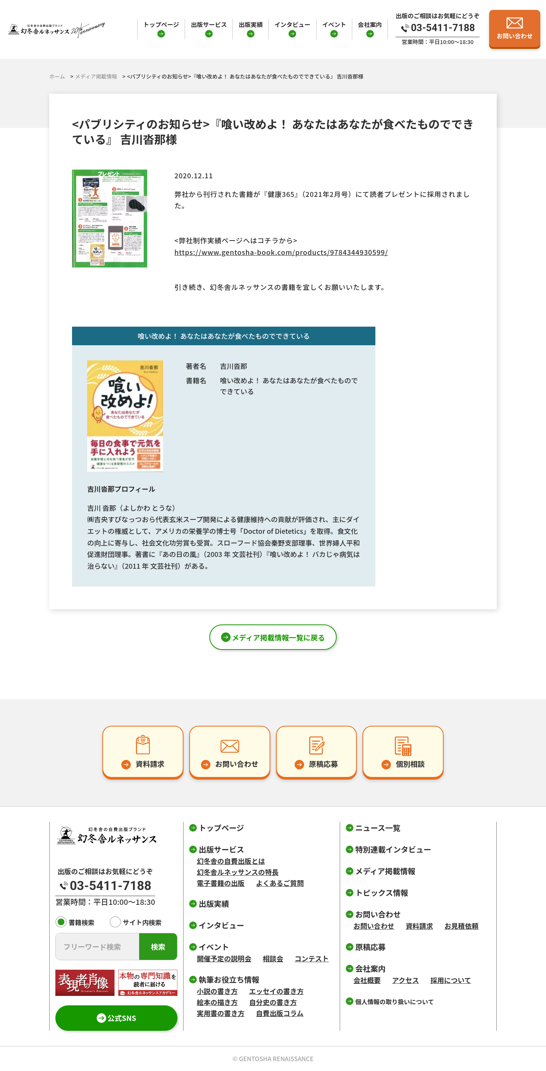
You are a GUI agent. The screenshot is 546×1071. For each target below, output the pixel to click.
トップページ (161, 24)
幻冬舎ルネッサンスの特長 (238, 872)
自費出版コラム (279, 1013)
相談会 (273, 958)
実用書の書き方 (221, 1013)
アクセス (405, 980)
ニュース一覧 (377, 827)
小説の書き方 (217, 991)
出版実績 (250, 24)
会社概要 (367, 980)
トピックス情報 (381, 892)
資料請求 (419, 926)
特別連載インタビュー (393, 849)
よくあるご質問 (280, 883)
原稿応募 (370, 946)
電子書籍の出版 (221, 883)
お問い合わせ (373, 926)
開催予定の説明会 (224, 958)
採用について (450, 980)
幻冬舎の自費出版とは (231, 861)
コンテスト (312, 958)
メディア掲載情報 (385, 870)
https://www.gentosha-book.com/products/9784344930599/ (281, 252)
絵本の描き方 (217, 1002)
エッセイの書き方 (276, 991)
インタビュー (293, 24)
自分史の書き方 (273, 1002)
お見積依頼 (461, 926)
